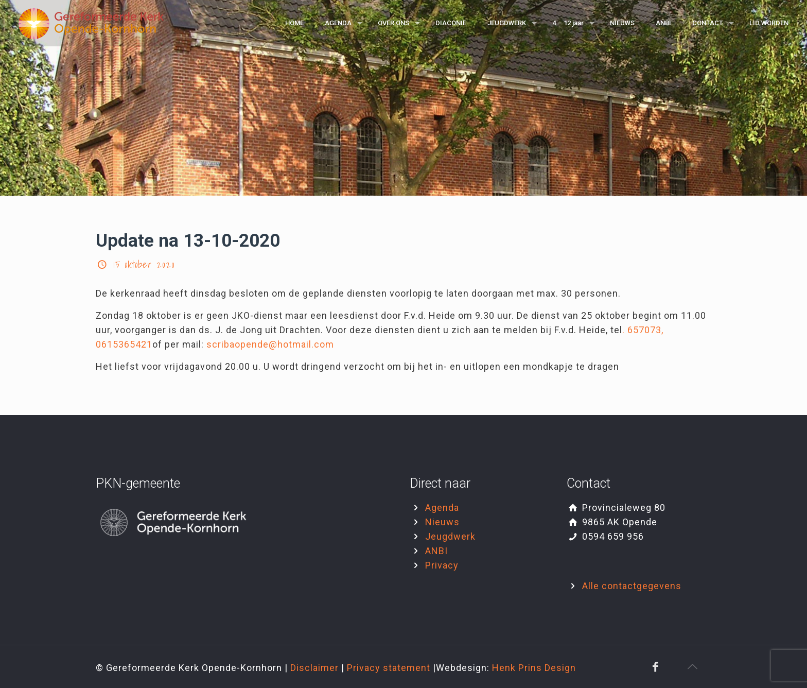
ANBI (436, 550)
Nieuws (442, 522)
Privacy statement (390, 667)
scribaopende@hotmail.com (270, 344)
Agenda (442, 507)
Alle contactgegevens (631, 585)
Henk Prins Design (534, 667)
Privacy (442, 565)
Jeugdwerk (450, 536)
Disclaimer (315, 667)
